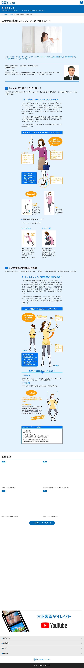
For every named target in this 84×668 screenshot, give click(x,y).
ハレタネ (6, 653)
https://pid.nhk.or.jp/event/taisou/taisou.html (35, 441)
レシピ (5, 648)
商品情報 (6, 643)
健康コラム (6, 638)
